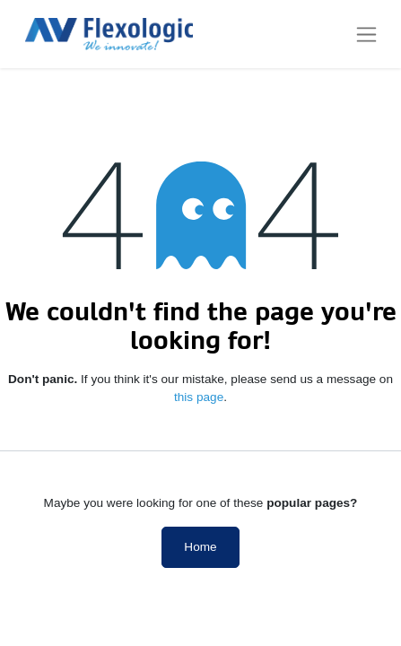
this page (198, 397)
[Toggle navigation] (366, 34)
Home (200, 547)
